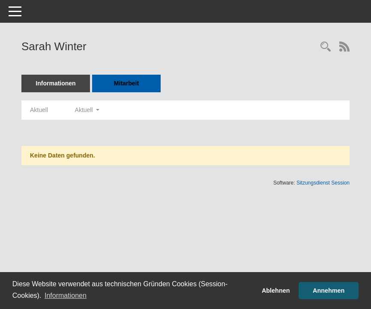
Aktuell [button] (87, 109)
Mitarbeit (126, 83)
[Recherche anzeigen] (325, 47)
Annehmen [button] (328, 290)
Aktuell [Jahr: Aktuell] (39, 109)
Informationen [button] (66, 295)
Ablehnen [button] (276, 290)
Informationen (55, 83)
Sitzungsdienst (323, 183)
